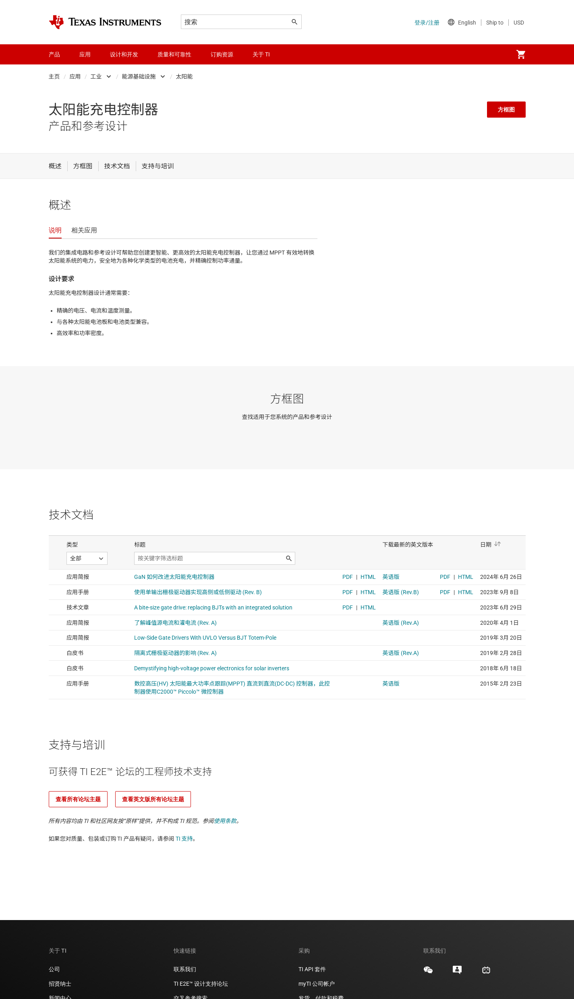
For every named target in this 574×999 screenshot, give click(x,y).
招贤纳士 (60, 983)
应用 (75, 76)
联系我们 (185, 969)
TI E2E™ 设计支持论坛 (201, 983)
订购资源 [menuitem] (222, 54)
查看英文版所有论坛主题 (153, 799)
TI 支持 (184, 838)
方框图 (506, 109)
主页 (54, 76)
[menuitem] (520, 54)
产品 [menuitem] (54, 54)
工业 (96, 76)
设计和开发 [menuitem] (124, 54)
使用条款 (225, 821)
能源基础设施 (139, 76)
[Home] (105, 22)
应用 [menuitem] (85, 54)
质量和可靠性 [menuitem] (174, 54)
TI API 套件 (312, 969)
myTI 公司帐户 (316, 983)
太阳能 (184, 76)
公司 (54, 969)
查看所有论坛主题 (78, 799)
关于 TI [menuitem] (261, 54)
